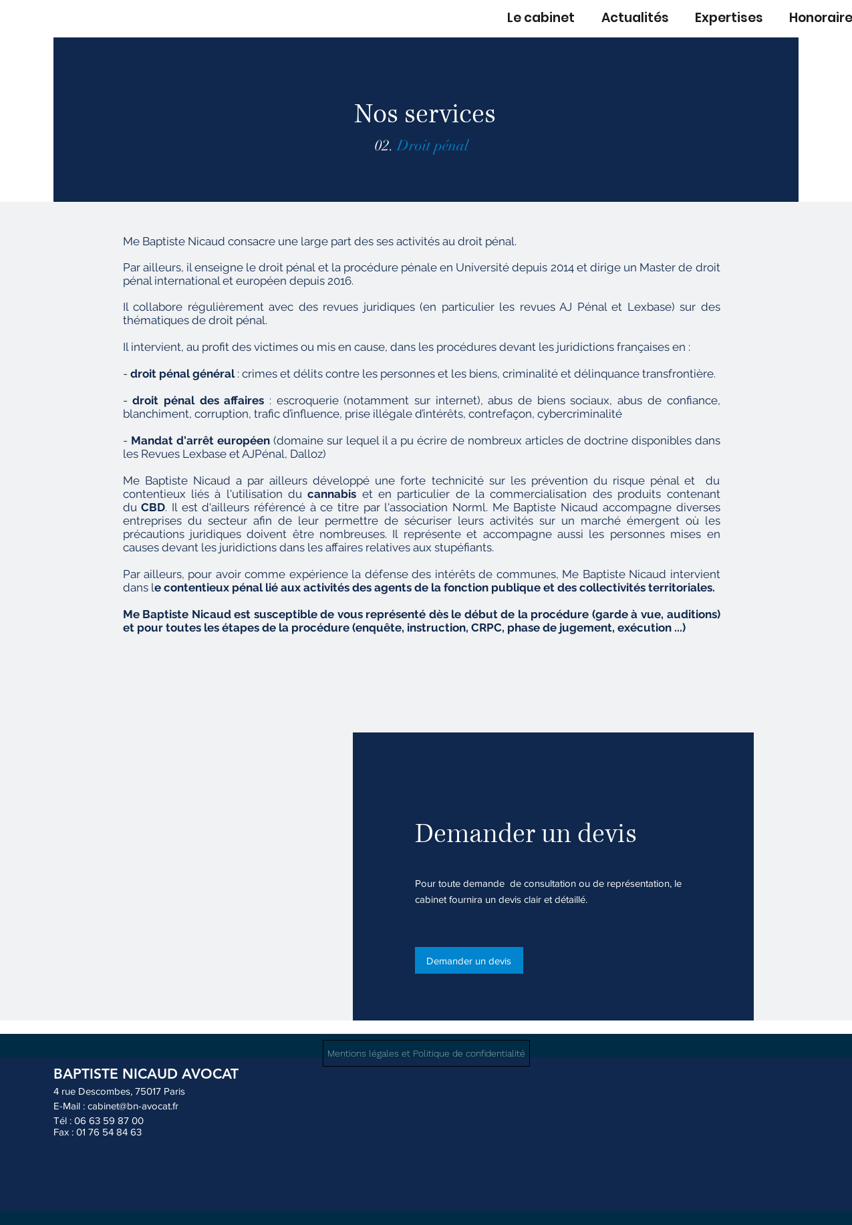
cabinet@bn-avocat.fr (133, 1105)
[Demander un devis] (469, 960)
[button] (726, 17)
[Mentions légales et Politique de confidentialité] (426, 1053)
